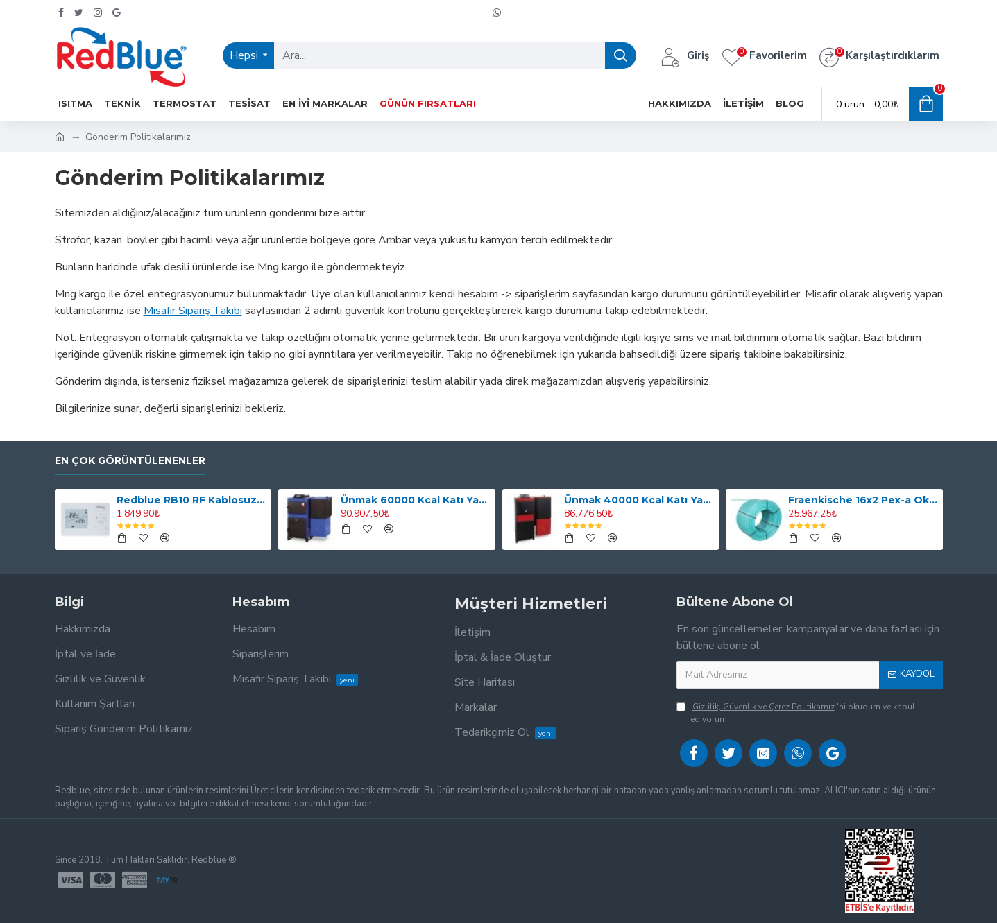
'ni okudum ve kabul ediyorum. (795, 712)
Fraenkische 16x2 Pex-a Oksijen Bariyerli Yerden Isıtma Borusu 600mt (863, 500)
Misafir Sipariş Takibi (193, 310)
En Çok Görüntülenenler (130, 461)
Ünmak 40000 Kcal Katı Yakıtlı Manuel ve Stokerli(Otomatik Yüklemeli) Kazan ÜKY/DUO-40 (639, 500)
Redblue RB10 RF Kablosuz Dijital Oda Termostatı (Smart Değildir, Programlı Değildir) (191, 500)
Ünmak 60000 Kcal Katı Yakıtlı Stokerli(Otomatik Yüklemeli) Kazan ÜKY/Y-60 (416, 500)
